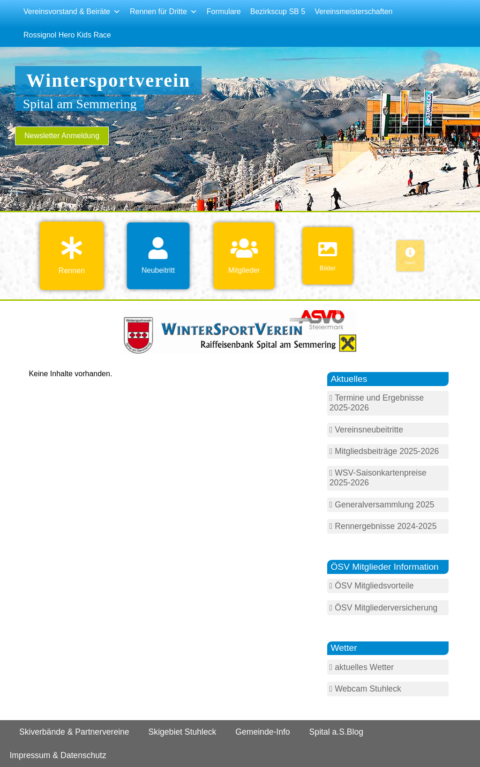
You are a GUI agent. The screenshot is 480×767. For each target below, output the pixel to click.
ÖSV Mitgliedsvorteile (374, 585)
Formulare (224, 11)
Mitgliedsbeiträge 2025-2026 (387, 451)
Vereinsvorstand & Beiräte (71, 11)
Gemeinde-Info (262, 732)
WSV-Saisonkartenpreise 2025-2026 (378, 477)
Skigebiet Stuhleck (183, 732)
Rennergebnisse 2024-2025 (385, 526)
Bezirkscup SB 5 (277, 11)
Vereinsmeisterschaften (353, 11)
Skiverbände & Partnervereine (74, 732)
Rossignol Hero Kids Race (67, 35)
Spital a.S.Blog (336, 732)
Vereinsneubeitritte (369, 429)
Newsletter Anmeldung (61, 136)
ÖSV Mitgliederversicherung (386, 607)
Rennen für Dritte (163, 11)
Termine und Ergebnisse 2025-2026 (377, 402)
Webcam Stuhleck (368, 688)
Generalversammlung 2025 (384, 504)
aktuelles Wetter (364, 667)
